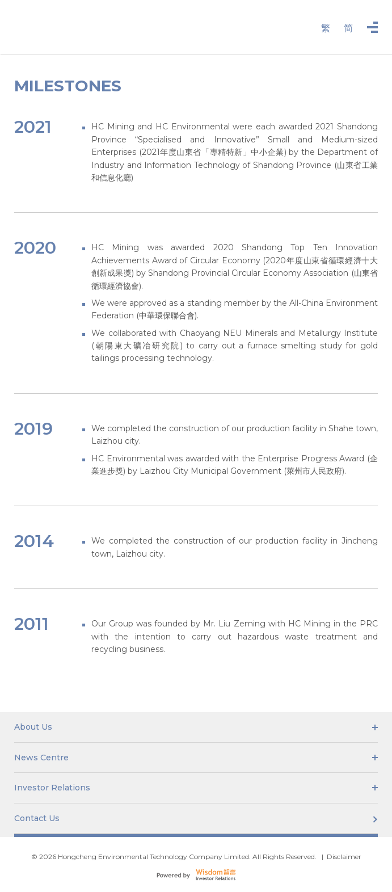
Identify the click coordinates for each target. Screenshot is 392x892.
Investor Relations (196, 787)
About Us (196, 727)
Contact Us (196, 818)
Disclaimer (344, 856)
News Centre (196, 757)
